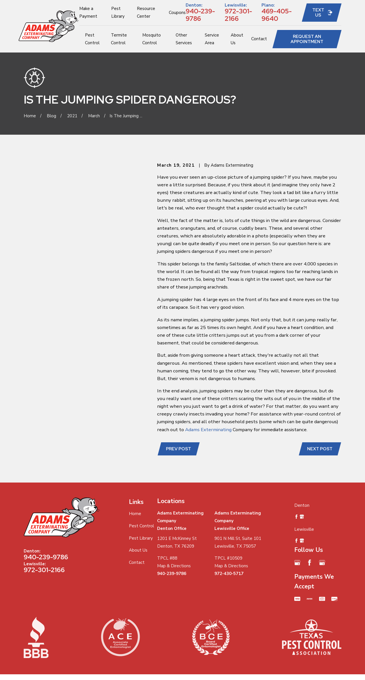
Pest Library (141, 538)
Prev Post (178, 449)
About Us (138, 550)
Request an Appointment (307, 39)
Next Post (319, 449)
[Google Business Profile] (297, 563)
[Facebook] (310, 563)
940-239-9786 (200, 15)
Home (135, 513)
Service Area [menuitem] (212, 39)
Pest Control (141, 526)
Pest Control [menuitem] (92, 39)
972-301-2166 (238, 15)
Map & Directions (174, 566)
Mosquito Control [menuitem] (151, 39)
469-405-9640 (276, 15)
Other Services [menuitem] (184, 39)
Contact (137, 562)
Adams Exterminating (208, 429)
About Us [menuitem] (237, 39)
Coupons (177, 12)
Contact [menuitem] (259, 39)
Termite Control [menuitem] (119, 39)
